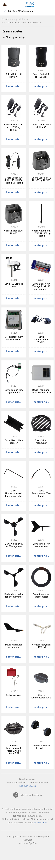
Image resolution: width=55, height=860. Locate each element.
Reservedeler (35, 23)
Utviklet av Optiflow (27, 843)
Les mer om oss (27, 786)
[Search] (27, 11)
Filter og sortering (13, 37)
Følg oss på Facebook (31, 795)
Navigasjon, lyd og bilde (13, 23)
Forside (5, 19)
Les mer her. (40, 823)
